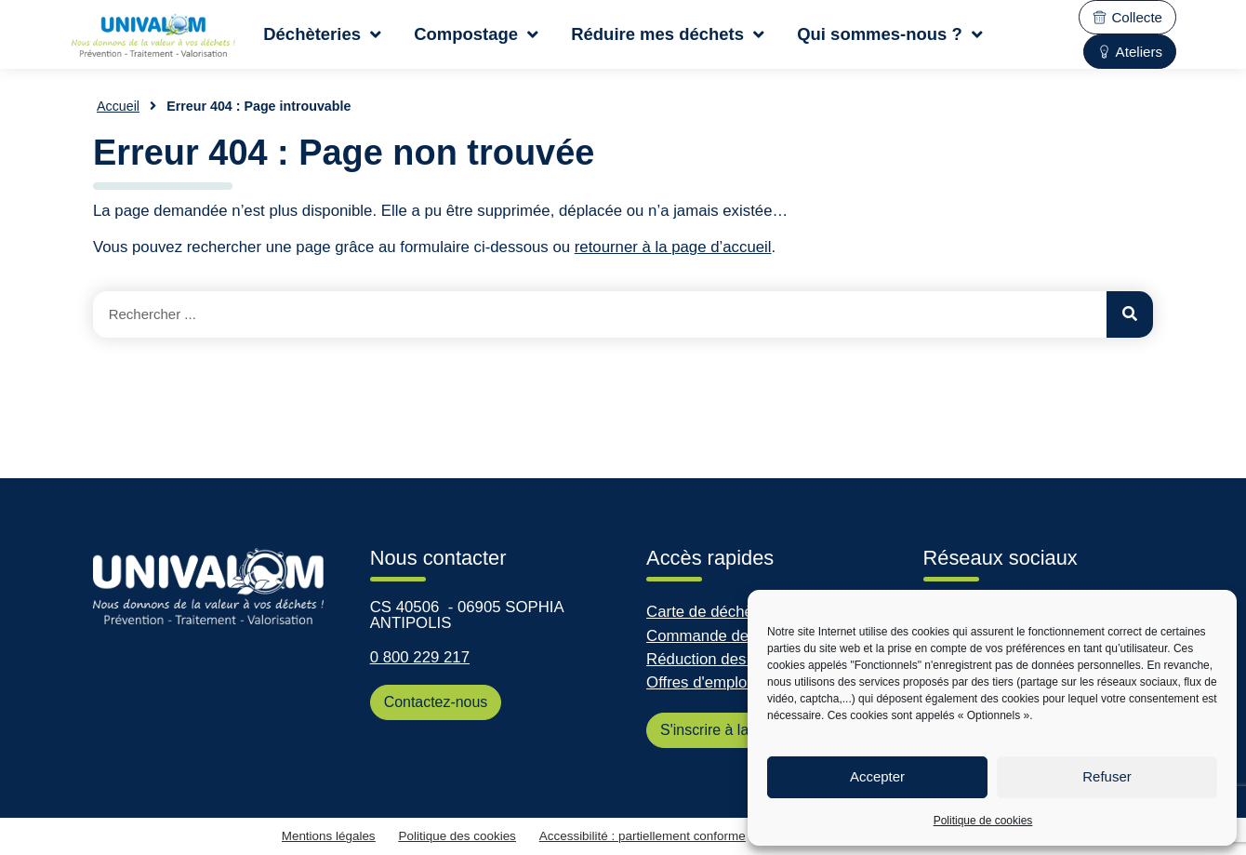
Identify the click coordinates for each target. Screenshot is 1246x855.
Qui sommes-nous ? (890, 34)
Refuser (1107, 776)
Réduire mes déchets (667, 34)
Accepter (877, 776)
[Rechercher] (1130, 314)
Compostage (476, 34)
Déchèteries (322, 34)
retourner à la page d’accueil (673, 247)
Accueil (118, 106)
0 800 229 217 (420, 657)
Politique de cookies (983, 820)
